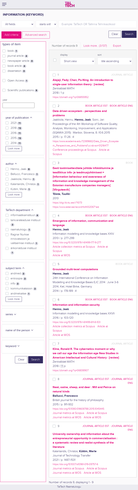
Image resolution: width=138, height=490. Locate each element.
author (11, 164)
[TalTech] (70, 4)
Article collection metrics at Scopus (74, 246)
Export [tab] (117, 46)
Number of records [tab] (64, 46)
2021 (16, 123)
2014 (16, 143)
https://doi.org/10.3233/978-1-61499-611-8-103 (76, 322)
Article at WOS (61, 255)
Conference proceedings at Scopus (74, 150)
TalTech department (20, 210)
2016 (16, 133)
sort (100, 54)
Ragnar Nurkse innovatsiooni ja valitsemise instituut (24, 239)
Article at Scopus (97, 413)
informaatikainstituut (25, 215)
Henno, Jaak (21, 169)
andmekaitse (20, 294)
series (11, 314)
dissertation (17, 71)
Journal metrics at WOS (67, 417)
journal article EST (95, 379)
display (64, 54)
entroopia (19, 278)
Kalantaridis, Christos (25, 184)
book (13, 51)
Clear (115, 34)
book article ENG (121, 105)
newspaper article (21, 61)
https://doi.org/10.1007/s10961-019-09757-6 (75, 464)
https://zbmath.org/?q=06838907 (71, 370)
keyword (13, 346)
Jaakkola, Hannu (23, 179)
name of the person (20, 330)
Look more (14, 148)
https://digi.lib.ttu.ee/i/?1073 (67, 202)
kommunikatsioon (24, 288)
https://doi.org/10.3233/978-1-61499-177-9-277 (77, 242)
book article (17, 66)
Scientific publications (23, 90)
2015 (16, 138)
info (15, 283)
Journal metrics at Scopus (68, 413)
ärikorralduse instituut (23, 250)
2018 (16, 128)
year (5, 100)
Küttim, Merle (21, 189)
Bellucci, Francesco (25, 174)
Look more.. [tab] (95, 46)
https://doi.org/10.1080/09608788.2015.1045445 (78, 408)
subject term (15, 268)
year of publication (19, 117)
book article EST (96, 105)
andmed (18, 273)
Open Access (18, 81)
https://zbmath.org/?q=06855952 (71, 97)
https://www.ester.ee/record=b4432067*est (76, 206)
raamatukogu (21, 229)
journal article (18, 56)
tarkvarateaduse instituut (25, 222)
